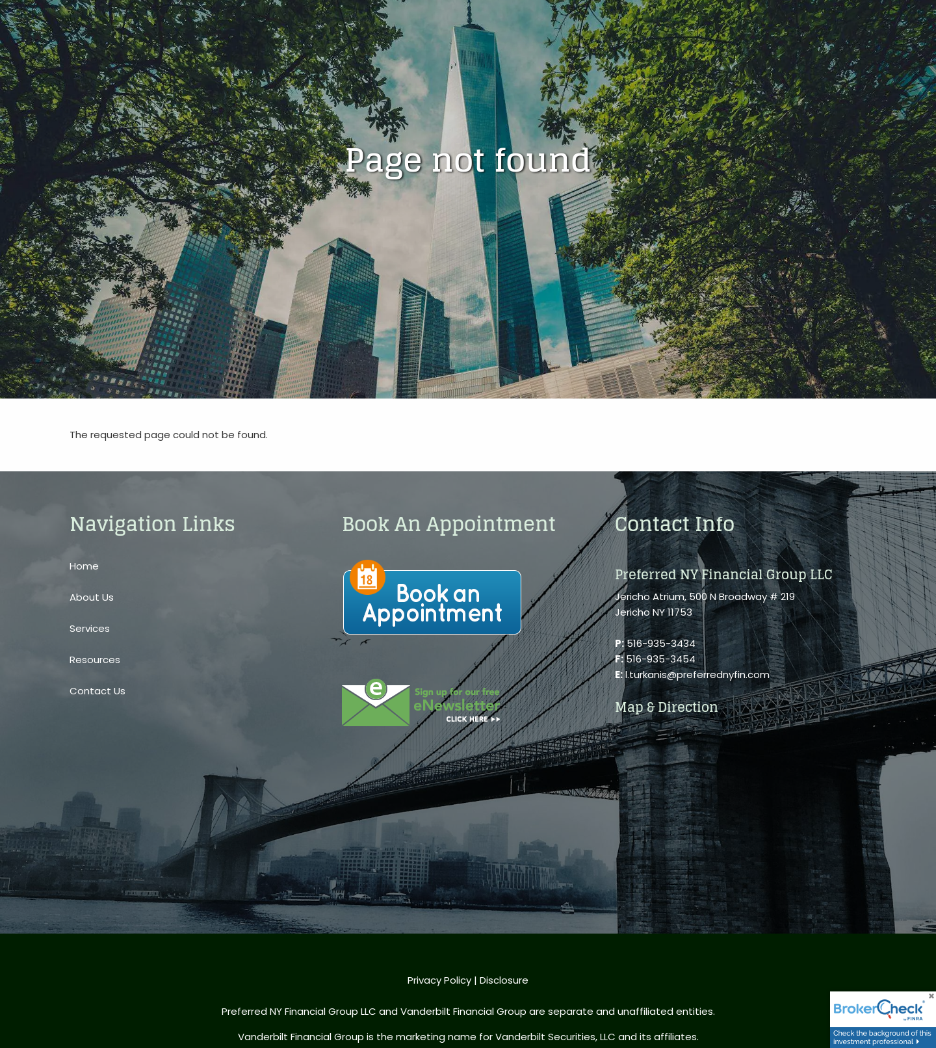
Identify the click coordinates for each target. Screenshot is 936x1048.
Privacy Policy (439, 980)
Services (90, 628)
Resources (95, 659)
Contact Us (97, 691)
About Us (92, 597)
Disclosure (504, 980)
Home (84, 566)
